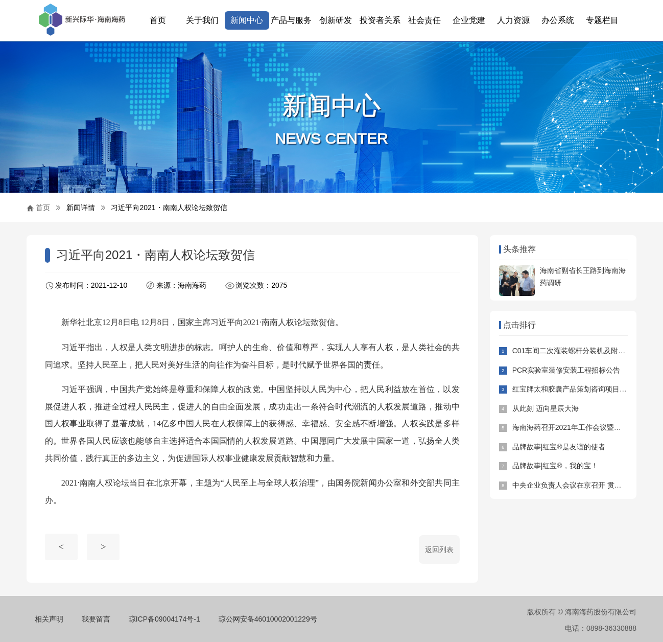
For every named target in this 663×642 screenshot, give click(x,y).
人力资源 (513, 20)
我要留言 (96, 619)
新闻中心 (246, 20)
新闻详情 (80, 207)
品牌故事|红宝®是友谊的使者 (558, 447)
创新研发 (335, 20)
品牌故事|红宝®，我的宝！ (555, 466)
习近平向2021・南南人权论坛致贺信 (169, 207)
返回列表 (439, 549)
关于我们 (202, 20)
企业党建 (469, 20)
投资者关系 (380, 20)
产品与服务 (291, 20)
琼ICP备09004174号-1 (164, 619)
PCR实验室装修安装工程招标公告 (566, 370)
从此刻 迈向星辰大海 (545, 408)
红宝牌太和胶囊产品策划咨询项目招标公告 (580, 389)
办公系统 (557, 20)
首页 (158, 20)
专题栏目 (602, 20)
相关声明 (49, 619)
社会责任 (424, 20)
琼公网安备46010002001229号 (268, 619)
